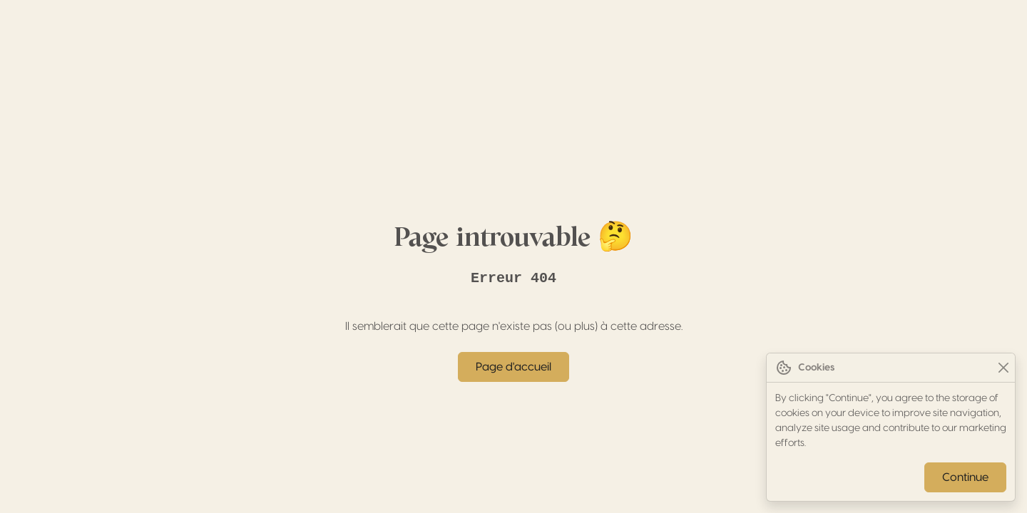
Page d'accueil (513, 367)
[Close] (1003, 368)
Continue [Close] (965, 477)
